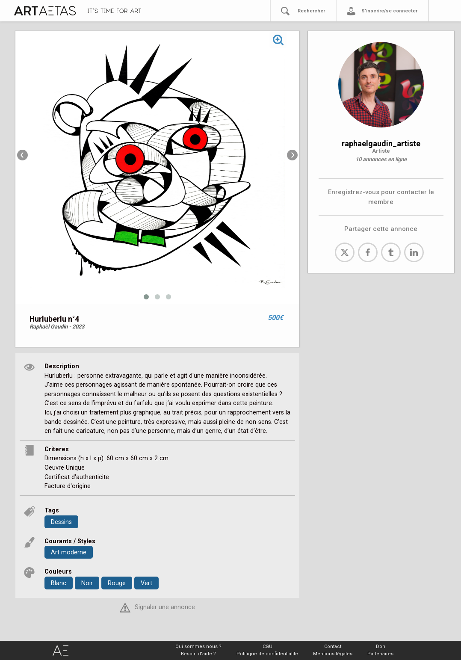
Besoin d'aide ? (198, 654)
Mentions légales (332, 654)
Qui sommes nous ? (198, 646)
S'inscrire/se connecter (389, 11)
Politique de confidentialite (267, 654)
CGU (267, 646)
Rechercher (311, 11)
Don (380, 646)
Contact (332, 646)
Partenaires (380, 654)
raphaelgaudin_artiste (381, 143)
